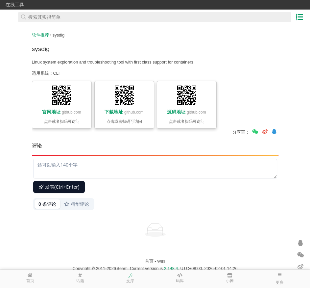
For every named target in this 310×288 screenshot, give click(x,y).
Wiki (161, 261)
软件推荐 (40, 35)
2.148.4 (171, 268)
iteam (122, 268)
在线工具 (15, 4)
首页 (149, 261)
